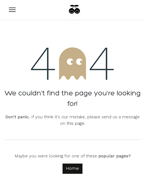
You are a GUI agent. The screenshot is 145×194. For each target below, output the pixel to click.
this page (75, 123)
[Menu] (12, 9)
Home (72, 169)
